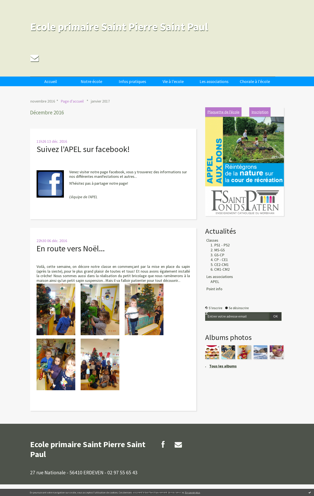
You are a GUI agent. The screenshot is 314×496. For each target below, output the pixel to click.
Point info (214, 288)
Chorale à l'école (255, 81)
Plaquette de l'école (223, 111)
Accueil (50, 81)
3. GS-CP (217, 254)
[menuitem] (50, 81)
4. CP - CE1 (219, 259)
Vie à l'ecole (173, 81)
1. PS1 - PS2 (220, 245)
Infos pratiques (132, 81)
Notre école (91, 81)
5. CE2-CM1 (220, 264)
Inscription (259, 111)
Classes (212, 240)
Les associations (214, 81)
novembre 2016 (42, 101)
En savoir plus (192, 492)
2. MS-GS (218, 249)
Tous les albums (223, 366)
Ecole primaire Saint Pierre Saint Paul (119, 27)
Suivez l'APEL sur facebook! (83, 149)
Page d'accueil (72, 101)
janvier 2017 (100, 101)
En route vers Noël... (71, 248)
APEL (215, 281)
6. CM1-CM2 (220, 269)
